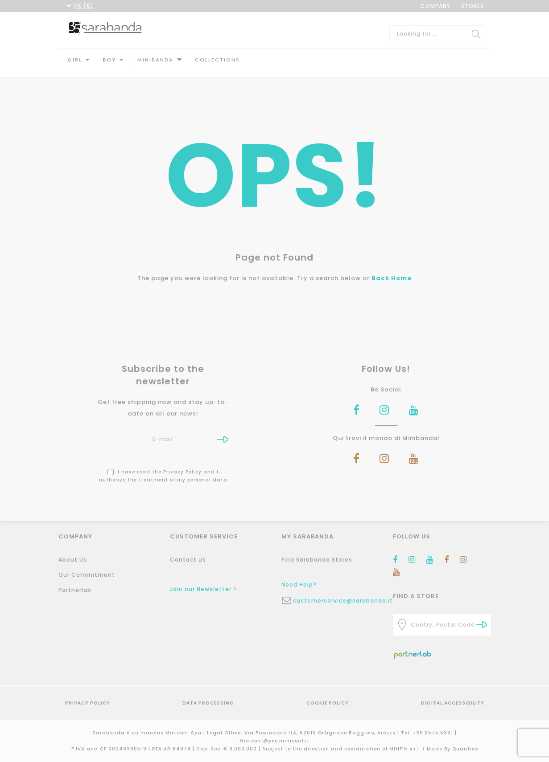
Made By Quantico (452, 749)
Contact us (188, 559)
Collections (217, 59)
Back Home (392, 272)
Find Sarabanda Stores (316, 559)
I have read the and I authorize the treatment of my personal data (163, 469)
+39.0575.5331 (434, 732)
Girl (74, 59)
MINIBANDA (155, 59)
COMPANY (435, 6)
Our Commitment (86, 575)
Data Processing (208, 703)
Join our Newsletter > (203, 589)
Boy (109, 59)
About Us (72, 559)
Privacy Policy (182, 465)
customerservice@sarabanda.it (336, 600)
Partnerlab (74, 590)
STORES (472, 6)
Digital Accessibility (452, 703)
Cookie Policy (327, 703)
